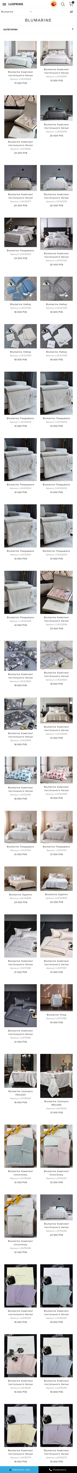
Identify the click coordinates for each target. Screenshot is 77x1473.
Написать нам (19, 1469)
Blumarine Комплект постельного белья (20, 74)
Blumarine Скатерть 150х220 (20, 1093)
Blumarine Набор (20, 304)
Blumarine (7, 11)
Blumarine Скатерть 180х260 (56, 1103)
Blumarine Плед (56, 1014)
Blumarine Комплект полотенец (20, 1173)
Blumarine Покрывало (20, 250)
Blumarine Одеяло (20, 894)
